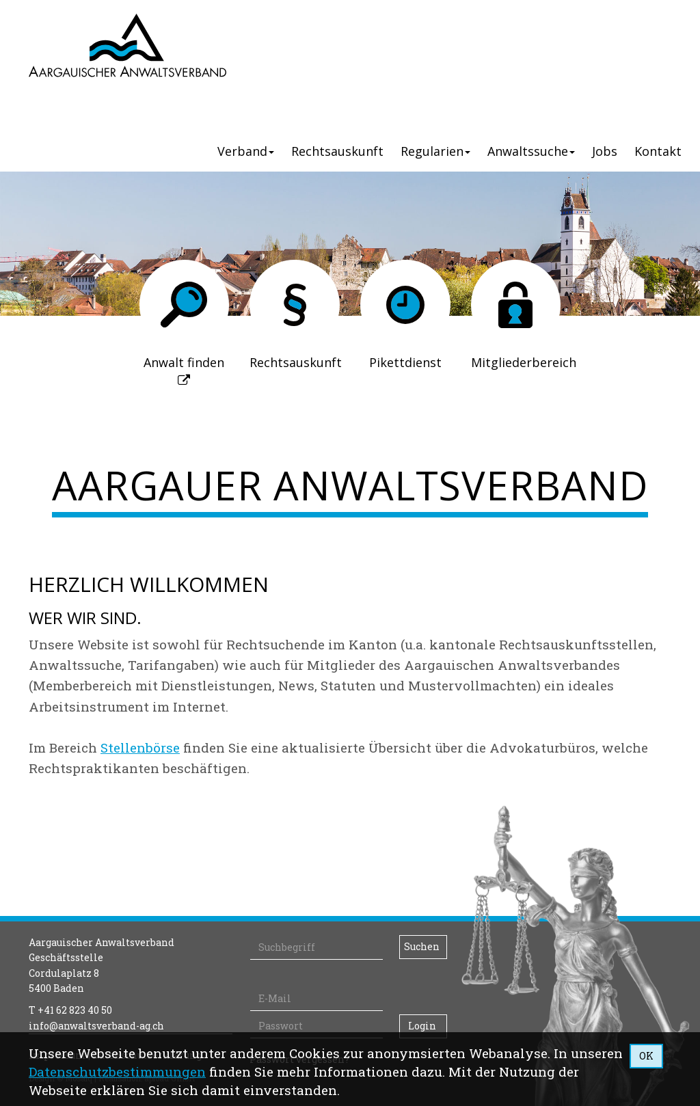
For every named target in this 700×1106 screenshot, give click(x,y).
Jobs (604, 151)
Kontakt (658, 151)
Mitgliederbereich (523, 362)
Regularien (435, 151)
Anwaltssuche (531, 151)
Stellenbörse (140, 747)
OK (646, 1055)
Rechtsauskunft (337, 151)
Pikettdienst (405, 362)
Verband (245, 151)
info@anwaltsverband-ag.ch (96, 1025)
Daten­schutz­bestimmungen (117, 1071)
